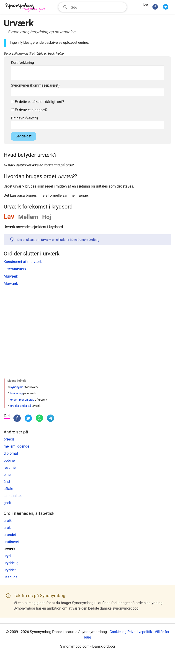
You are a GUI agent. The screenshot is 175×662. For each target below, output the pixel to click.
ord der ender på (20, 405)
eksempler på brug (22, 399)
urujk (8, 520)
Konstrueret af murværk (23, 262)
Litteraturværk (15, 269)
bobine (9, 460)
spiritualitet (13, 496)
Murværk (11, 276)
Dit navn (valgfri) (24, 118)
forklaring (16, 393)
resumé (9, 467)
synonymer (17, 387)
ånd (7, 481)
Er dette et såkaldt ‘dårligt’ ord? (37, 102)
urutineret (11, 542)
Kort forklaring (22, 62)
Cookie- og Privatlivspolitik (131, 632)
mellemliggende (16, 446)
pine (7, 474)
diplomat (11, 453)
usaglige (10, 577)
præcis (9, 439)
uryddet (10, 570)
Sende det (23, 136)
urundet (10, 535)
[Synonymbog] (26, 7)
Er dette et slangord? (29, 110)
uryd (7, 556)
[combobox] (92, 7)
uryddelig (11, 563)
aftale (8, 489)
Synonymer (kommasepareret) (35, 85)
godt (7, 503)
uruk (7, 527)
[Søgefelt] (97, 7)
